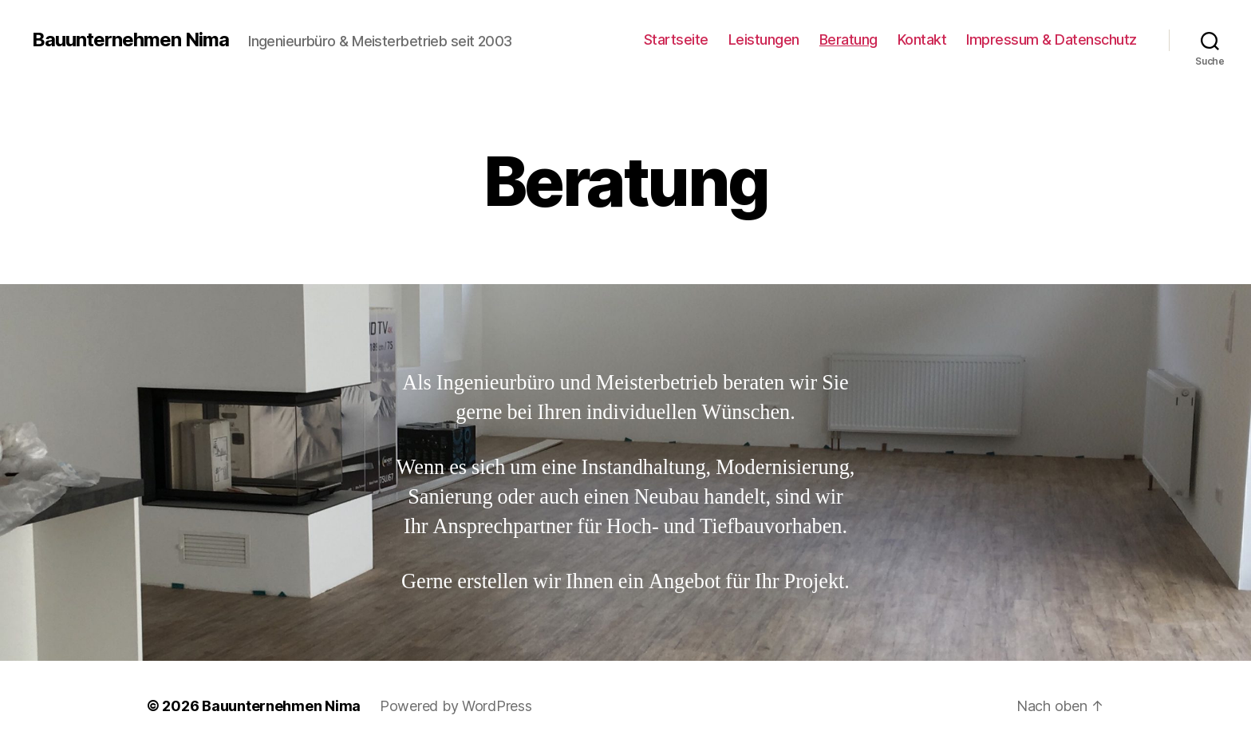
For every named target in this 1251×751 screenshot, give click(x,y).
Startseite (676, 39)
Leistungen (763, 39)
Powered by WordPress (456, 706)
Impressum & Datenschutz (1051, 39)
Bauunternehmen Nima (130, 39)
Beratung (848, 39)
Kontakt (922, 39)
